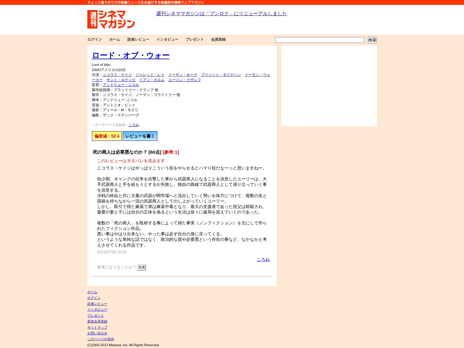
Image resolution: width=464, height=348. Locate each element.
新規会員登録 (97, 321)
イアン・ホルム (152, 80)
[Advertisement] (329, 86)
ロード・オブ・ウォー (131, 55)
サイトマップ (97, 327)
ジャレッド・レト (150, 75)
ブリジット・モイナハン (221, 75)
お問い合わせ (97, 333)
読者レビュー (138, 39)
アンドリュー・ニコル (121, 85)
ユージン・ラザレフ (184, 80)
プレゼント (195, 39)
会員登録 (218, 39)
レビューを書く (140, 136)
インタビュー (167, 39)
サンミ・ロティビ (121, 80)
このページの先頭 (100, 339)
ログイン (94, 39)
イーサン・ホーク (182, 75)
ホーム (114, 39)
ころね (134, 125)
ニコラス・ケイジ (117, 75)
